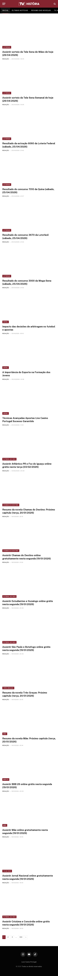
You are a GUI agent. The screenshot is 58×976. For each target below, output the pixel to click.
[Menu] (3, 3)
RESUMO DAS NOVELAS (41, 10)
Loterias (6, 47)
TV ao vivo (7, 871)
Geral (5, 322)
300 (20, 937)
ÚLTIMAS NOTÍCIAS (20, 10)
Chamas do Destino (10, 505)
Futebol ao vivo (9, 459)
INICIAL (5, 10)
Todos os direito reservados (32, 966)
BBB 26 (5, 779)
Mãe (4, 734)
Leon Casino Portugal (29, 962)
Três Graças (8, 688)
